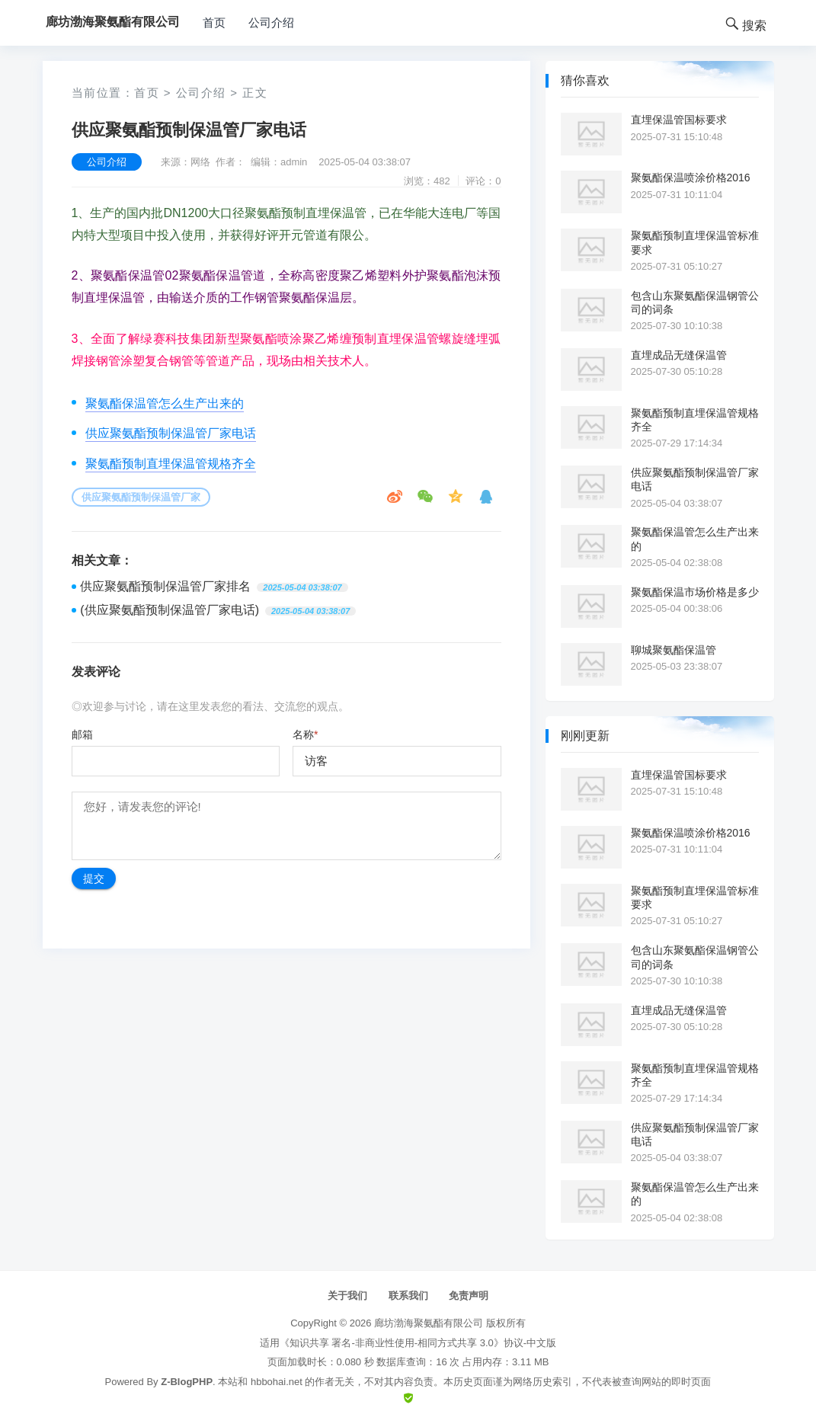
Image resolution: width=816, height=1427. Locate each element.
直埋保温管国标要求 (679, 120)
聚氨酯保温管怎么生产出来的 (164, 403)
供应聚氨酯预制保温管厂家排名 (165, 586)
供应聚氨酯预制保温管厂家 (141, 497)
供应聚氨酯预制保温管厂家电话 (170, 433)
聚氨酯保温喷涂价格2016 (690, 177)
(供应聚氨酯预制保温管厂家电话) (169, 609)
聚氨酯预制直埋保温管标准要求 (695, 242)
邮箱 (82, 734)
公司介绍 (271, 22)
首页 (214, 22)
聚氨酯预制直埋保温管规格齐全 (170, 463)
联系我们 (408, 1295)
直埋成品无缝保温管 (679, 355)
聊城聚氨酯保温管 (673, 650)
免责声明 (468, 1295)
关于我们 (347, 1295)
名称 (305, 734)
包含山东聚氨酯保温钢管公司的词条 (695, 302)
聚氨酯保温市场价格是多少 (695, 592)
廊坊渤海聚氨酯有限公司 (428, 1323)
